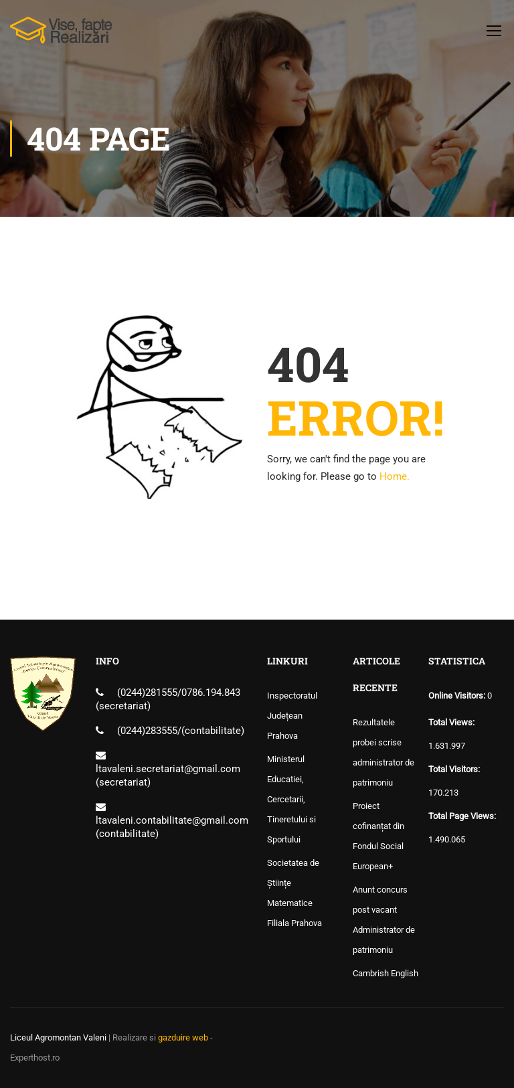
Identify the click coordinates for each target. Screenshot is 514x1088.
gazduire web (183, 1037)
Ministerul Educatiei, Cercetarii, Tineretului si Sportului (291, 799)
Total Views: (452, 722)
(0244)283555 (147, 731)
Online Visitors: (457, 696)
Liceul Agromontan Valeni (58, 1037)
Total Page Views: (463, 816)
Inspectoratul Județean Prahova (292, 716)
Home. (394, 476)
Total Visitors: (455, 769)
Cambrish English (385, 973)
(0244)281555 (147, 693)
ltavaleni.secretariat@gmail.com (168, 769)
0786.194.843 (210, 693)
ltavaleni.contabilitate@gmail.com (172, 820)
